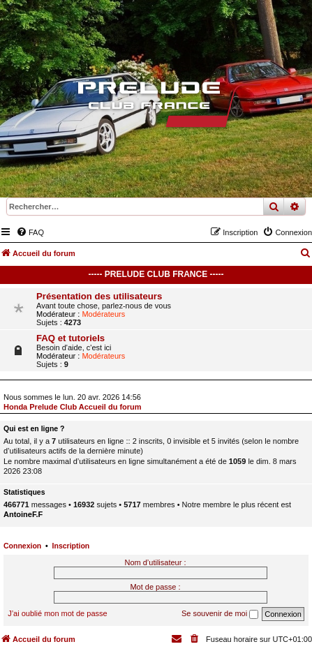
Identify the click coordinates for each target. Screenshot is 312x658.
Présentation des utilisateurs (99, 296)
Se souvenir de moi (219, 614)
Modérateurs (103, 314)
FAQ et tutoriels (70, 338)
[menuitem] (30, 232)
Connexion (22, 545)
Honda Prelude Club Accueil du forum (72, 407)
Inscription (71, 545)
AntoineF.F (23, 514)
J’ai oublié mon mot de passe (57, 613)
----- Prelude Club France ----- (156, 274)
